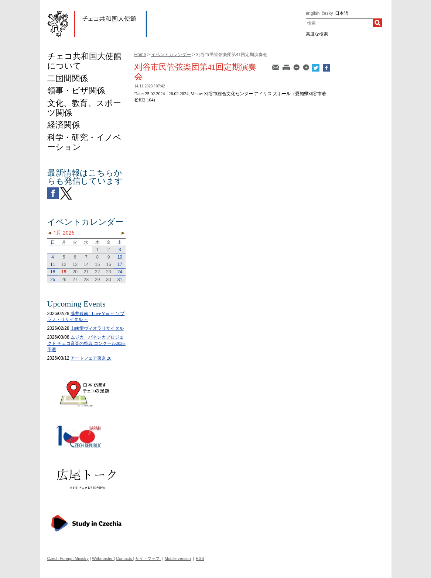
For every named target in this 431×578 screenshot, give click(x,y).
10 (119, 257)
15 (97, 264)
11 (52, 264)
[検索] (377, 22)
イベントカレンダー (171, 54)
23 (108, 271)
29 (97, 279)
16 (108, 264)
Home (140, 54)
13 (75, 264)
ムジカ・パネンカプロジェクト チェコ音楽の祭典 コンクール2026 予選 (88, 343)
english (313, 13)
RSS (200, 558)
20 (75, 271)
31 (119, 279)
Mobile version (178, 558)
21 (86, 271)
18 (52, 271)
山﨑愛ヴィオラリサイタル (97, 328)
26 (63, 279)
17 (119, 264)
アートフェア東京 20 (91, 358)
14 (86, 264)
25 (52, 279)
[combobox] (339, 22)
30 (108, 279)
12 (63, 264)
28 (86, 279)
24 (119, 271)
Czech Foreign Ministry (68, 558)
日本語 (341, 13)
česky (327, 13)
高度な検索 (317, 34)
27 (75, 279)
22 (97, 271)
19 (63, 271)
